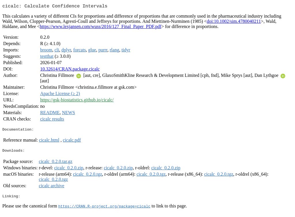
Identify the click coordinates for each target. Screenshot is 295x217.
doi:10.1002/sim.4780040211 (234, 22)
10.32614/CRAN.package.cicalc (70, 70)
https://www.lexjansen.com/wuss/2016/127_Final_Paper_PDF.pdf (100, 27)
